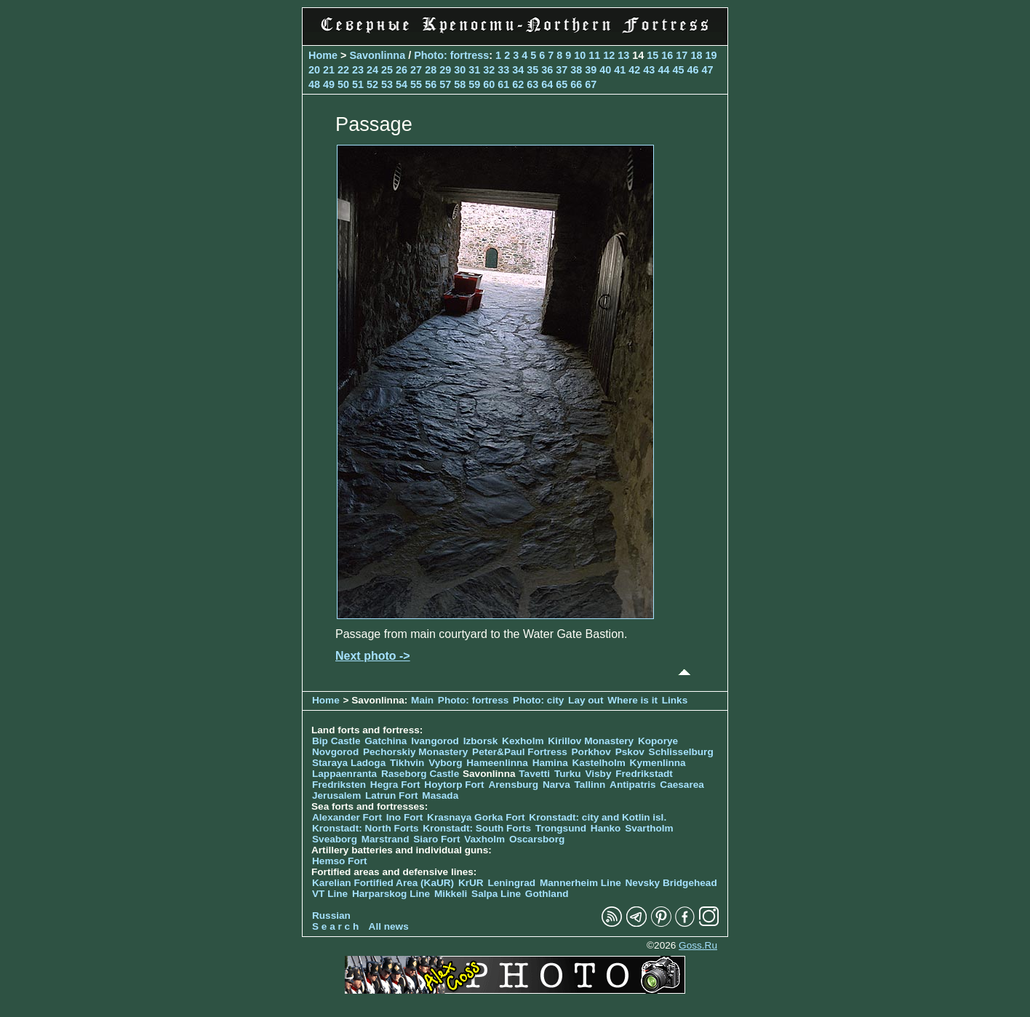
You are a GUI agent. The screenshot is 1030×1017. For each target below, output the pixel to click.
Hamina (550, 762)
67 (590, 84)
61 (503, 84)
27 (416, 70)
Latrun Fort (391, 795)
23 (358, 70)
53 (387, 84)
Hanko (606, 828)
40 (605, 70)
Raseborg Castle (420, 773)
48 (314, 84)
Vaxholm (484, 839)
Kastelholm (599, 762)
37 (561, 70)
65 (561, 84)
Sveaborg (334, 839)
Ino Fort (404, 817)
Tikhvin (407, 762)
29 (445, 70)
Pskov (629, 751)
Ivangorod (435, 740)
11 (594, 55)
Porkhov (591, 751)
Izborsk (480, 740)
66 (576, 84)
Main (422, 700)
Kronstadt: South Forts (477, 828)
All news (389, 926)
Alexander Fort (347, 817)
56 (430, 84)
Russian (331, 915)
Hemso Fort (339, 861)
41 (620, 70)
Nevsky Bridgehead (671, 882)
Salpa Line (496, 893)
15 (652, 55)
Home (323, 55)
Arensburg (513, 784)
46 (692, 70)
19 (710, 55)
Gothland (547, 893)
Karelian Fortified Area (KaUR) (383, 882)
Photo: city (538, 700)
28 (430, 70)
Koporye (658, 740)
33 (503, 70)
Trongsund (560, 828)
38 (576, 70)
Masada (440, 795)
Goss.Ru (698, 945)
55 (416, 84)
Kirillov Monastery (591, 740)
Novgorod (335, 751)
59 (474, 84)
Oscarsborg (536, 839)
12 (609, 55)
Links (675, 700)
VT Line (330, 893)
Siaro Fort (436, 839)
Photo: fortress (451, 55)
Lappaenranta (344, 773)
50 (343, 84)
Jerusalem (336, 795)
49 (329, 84)
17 (681, 55)
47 (707, 70)
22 (343, 70)
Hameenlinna (497, 762)
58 (460, 84)
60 (489, 84)
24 (372, 70)
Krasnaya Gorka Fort (475, 817)
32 (489, 70)
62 (518, 84)
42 (634, 70)
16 (667, 55)
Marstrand (386, 839)
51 (358, 84)
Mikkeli (450, 893)
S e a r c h (335, 926)
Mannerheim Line (580, 882)
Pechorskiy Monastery (415, 751)
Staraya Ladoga (349, 762)
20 (314, 70)
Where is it (632, 700)
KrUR (471, 882)
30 (460, 70)
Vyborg (445, 762)
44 (663, 70)
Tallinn (590, 784)
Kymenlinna (658, 762)
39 (590, 70)
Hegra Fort (395, 784)
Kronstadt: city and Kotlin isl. (597, 817)
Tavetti (534, 773)
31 (474, 70)
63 (532, 84)
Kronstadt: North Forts (366, 828)
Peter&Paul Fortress (519, 751)
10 (580, 55)
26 (401, 70)
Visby (598, 773)
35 (532, 70)
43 (649, 70)
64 (547, 84)
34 (518, 70)
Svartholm (649, 828)
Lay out (585, 700)
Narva (556, 784)
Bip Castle (336, 740)
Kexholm (522, 740)
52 (372, 84)
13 (623, 55)
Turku (567, 773)
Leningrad (511, 882)
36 (547, 70)
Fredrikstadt (644, 773)
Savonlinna (377, 55)
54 (401, 84)
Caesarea (681, 784)
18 (696, 55)
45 (678, 70)
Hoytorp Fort (454, 784)
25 (387, 70)
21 (329, 70)
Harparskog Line (391, 893)
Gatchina (385, 740)
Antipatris (632, 784)
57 (445, 84)
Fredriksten (339, 784)
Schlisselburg (681, 751)
